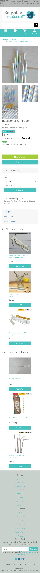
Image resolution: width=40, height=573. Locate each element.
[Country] (20, 181)
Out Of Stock (20, 266)
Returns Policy (20, 516)
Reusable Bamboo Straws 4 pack (19, 334)
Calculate (20, 190)
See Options (20, 305)
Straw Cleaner (14, 379)
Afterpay (20, 536)
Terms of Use (20, 524)
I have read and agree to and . (20, 553)
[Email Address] (15, 549)
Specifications (8, 216)
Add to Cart (20, 157)
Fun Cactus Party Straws (18, 417)
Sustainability (20, 501)
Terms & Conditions (28, 552)
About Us (20, 494)
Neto (21, 566)
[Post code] (20, 186)
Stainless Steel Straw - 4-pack (19, 295)
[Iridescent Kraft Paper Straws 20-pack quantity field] (20, 151)
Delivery (20, 520)
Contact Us (20, 505)
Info (32, 138)
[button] (20, 162)
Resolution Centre (20, 487)
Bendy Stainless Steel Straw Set (17, 457)
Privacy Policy (20, 528)
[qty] (20, 177)
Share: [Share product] (8, 131)
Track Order (20, 483)
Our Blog (20, 497)
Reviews (12, 221)
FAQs (20, 512)
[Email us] (16, 559)
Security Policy (20, 532)
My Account (20, 479)
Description (8, 212)
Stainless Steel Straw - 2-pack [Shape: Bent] (19, 257)
